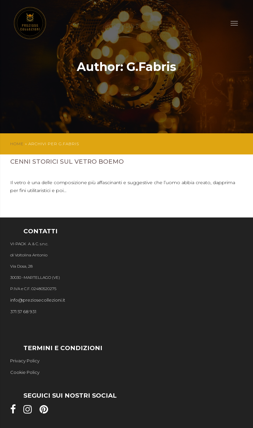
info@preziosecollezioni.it (37, 300)
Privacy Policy (25, 360)
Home (17, 143)
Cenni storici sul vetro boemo (67, 161)
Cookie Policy (25, 372)
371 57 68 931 (23, 311)
